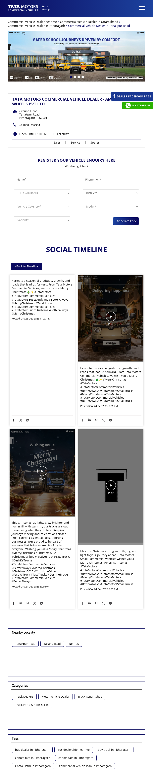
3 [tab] (78, 76)
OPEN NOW (61, 133)
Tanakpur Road (25, 643)
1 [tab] (71, 76)
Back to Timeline (26, 266)
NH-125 (74, 643)
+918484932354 (29, 125)
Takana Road (52, 643)
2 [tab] (75, 76)
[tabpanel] (76, 55)
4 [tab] (82, 76)
